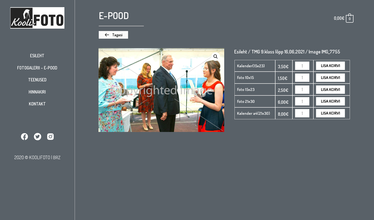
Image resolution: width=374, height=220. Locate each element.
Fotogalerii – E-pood (37, 67)
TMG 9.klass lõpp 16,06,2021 (277, 51)
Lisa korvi (330, 65)
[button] (113, 35)
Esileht (37, 55)
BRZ (56, 157)
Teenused (37, 79)
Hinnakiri (37, 91)
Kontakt (37, 103)
